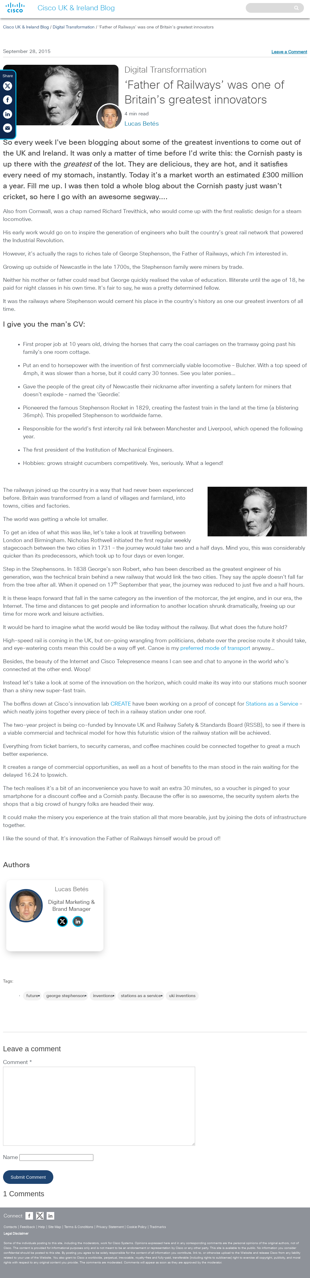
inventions (103, 996)
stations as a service (141, 996)
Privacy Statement (110, 1227)
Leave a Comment (289, 52)
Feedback (27, 1227)
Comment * (17, 1062)
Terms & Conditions (78, 1227)
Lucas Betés (142, 124)
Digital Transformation (74, 27)
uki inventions (182, 996)
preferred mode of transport (215, 648)
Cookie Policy (137, 1227)
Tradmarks (158, 1227)
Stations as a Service (272, 704)
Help (41, 1227)
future (32, 996)
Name (11, 1157)
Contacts (10, 1227)
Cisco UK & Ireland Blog (26, 27)
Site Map (54, 1227)
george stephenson (65, 996)
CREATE (121, 704)
